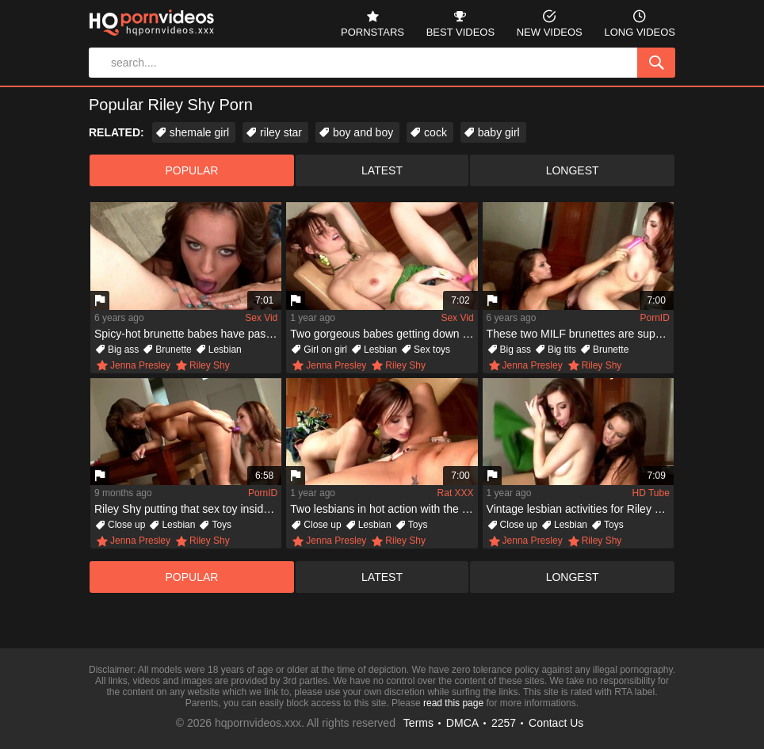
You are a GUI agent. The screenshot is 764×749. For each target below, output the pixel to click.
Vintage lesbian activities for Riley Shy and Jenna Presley (580, 509)
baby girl (499, 132)
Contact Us (556, 723)
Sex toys (432, 349)
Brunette (173, 349)
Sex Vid (261, 317)
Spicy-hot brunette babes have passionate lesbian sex (187, 333)
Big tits (562, 349)
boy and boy (363, 132)
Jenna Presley (140, 365)
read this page (453, 703)
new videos (550, 22)
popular (191, 170)
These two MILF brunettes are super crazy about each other (580, 333)
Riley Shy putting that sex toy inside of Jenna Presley (187, 509)
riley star (281, 132)
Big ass (123, 349)
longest (572, 170)
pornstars (372, 22)
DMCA (462, 723)
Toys (221, 524)
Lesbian (225, 349)
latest (382, 170)
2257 (503, 723)
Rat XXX (455, 493)
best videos (460, 22)
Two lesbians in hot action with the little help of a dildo (383, 509)
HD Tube (651, 493)
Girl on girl (325, 349)
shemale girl (199, 132)
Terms (418, 723)
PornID (655, 317)
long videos (639, 22)
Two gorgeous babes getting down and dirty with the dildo (383, 333)
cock (435, 132)
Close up (126, 524)
